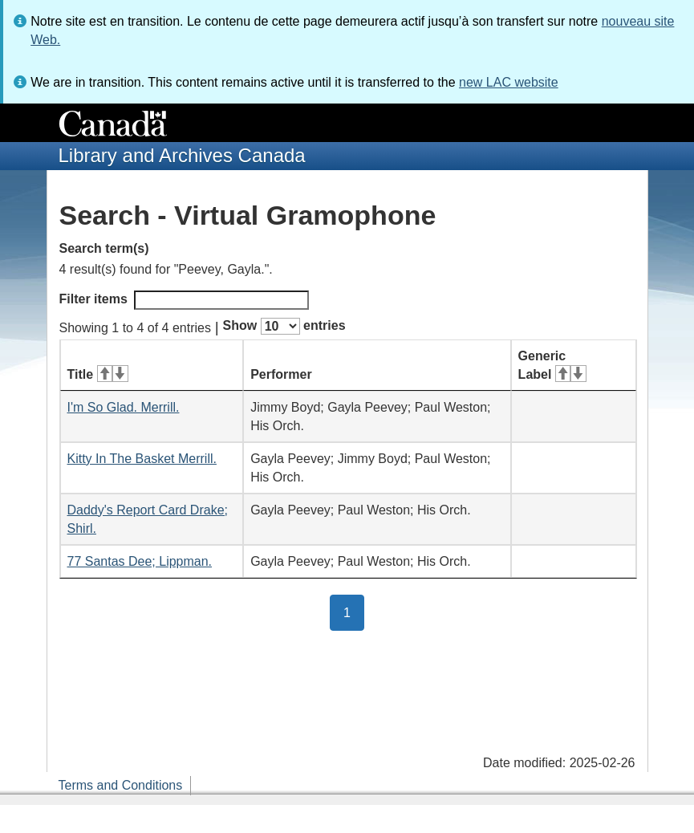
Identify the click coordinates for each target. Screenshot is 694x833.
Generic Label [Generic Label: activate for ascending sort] (552, 365)
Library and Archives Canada (182, 155)
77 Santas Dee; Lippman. (140, 561)
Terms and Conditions (121, 785)
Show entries (284, 326)
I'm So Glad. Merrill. (123, 407)
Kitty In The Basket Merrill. (142, 458)
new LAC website (508, 82)
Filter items (184, 300)
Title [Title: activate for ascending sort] (97, 374)
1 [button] (353, 611)
